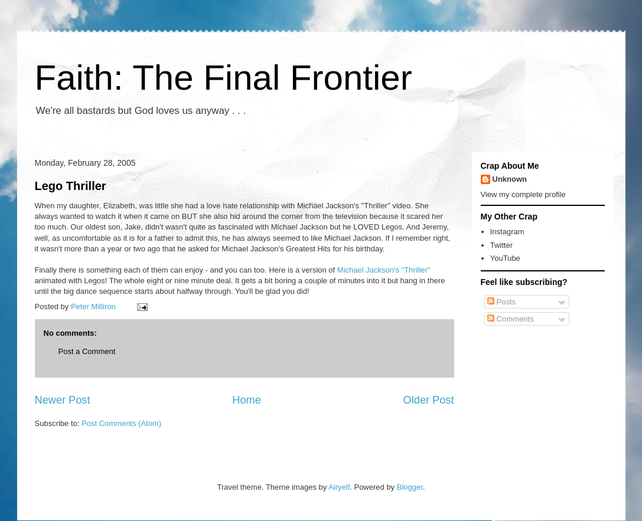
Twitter (501, 245)
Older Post (428, 400)
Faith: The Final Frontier (223, 77)
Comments (510, 318)
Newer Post (62, 400)
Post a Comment (87, 351)
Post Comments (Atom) (121, 423)
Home (246, 400)
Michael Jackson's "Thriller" (384, 270)
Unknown (510, 179)
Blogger (410, 487)
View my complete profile (523, 194)
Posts (501, 301)
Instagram (507, 231)
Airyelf (339, 487)
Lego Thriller (70, 185)
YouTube (505, 258)
